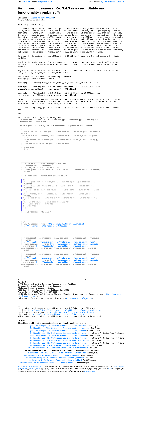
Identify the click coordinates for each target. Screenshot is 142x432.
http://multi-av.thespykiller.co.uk (66, 262)
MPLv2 (110, 427)
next (28, 2)
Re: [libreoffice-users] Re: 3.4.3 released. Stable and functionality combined (59, 387)
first (39, 2)
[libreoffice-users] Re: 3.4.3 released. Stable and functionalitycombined (58, 389)
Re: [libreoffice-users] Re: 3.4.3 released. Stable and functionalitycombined (54, 416)
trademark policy (89, 430)
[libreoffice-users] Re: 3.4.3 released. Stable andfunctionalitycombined (54, 419)
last (50, 2)
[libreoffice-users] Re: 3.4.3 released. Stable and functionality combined (58, 384)
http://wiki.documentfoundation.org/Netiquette (74, 287)
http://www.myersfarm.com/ (79, 353)
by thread (111, 2)
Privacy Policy (22, 425)
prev (24, 2)
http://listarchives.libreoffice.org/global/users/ (62, 289)
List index (120, 2)
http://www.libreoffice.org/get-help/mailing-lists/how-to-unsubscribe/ (58, 284)
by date (104, 2)
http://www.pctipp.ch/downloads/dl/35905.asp (44, 265)
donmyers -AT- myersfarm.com (41, 18)
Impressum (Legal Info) (35, 425)
